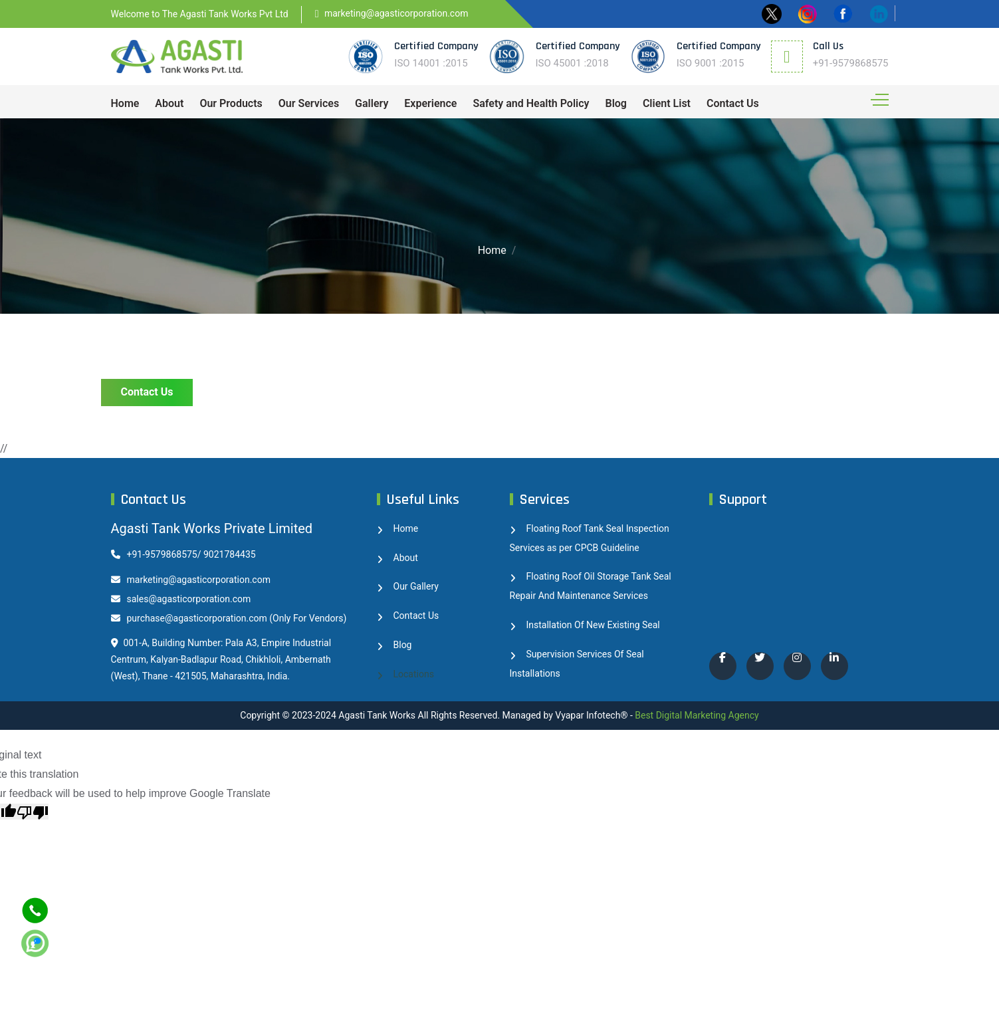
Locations (413, 674)
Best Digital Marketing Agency (696, 715)
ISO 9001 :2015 (710, 63)
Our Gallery (416, 586)
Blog (615, 103)
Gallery (371, 103)
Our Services (308, 103)
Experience (430, 103)
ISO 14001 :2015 (430, 63)
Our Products (230, 103)
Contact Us (733, 103)
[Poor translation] (33, 812)
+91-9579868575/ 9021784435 (183, 554)
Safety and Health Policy (531, 103)
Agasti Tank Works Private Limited (212, 528)
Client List (667, 103)
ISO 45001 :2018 (572, 63)
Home (125, 103)
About (169, 103)
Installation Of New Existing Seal (593, 625)
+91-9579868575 (851, 63)
